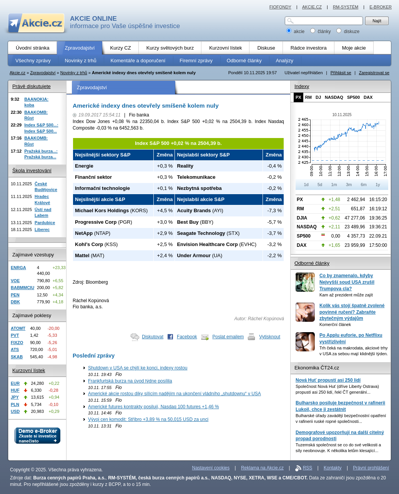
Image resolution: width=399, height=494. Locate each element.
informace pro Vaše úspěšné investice (125, 22)
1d (306, 184)
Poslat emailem (228, 336)
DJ (318, 97)
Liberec (42, 229)
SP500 (353, 97)
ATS (15, 349)
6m (363, 184)
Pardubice (45, 222)
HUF (15, 390)
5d (320, 184)
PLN (15, 404)
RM (308, 97)
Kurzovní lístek (28, 370)
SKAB (17, 356)
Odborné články (311, 263)
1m (334, 184)
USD (15, 411)
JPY (15, 397)
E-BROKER (380, 7)
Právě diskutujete (31, 86)
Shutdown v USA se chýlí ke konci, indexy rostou (137, 368)
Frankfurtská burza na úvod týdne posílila (130, 381)
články (321, 31)
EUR (15, 383)
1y (378, 184)
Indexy (301, 86)
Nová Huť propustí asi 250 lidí (328, 380)
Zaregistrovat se (374, 72)
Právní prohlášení (371, 468)
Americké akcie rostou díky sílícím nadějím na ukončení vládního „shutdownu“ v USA (174, 393)
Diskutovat (152, 336)
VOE (15, 280)
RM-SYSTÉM (345, 7)
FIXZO (17, 342)
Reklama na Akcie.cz (262, 468)
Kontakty (333, 468)
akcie (296, 31)
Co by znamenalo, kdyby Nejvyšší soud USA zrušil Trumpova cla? (346, 282)
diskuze (347, 31)
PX (298, 97)
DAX (368, 97)
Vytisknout (269, 336)
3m (349, 184)
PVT (15, 335)
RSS (308, 468)
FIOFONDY (280, 7)
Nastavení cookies (211, 468)
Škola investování (32, 170)
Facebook (187, 336)
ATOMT (18, 328)
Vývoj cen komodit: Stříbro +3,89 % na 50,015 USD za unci (148, 419)
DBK (15, 301)
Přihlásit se (341, 72)
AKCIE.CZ (312, 7)
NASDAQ (334, 97)
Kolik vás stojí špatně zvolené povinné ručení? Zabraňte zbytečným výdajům (351, 312)
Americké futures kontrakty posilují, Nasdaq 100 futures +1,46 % (153, 406)
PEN (15, 295)
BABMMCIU (22, 287)
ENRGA (18, 267)
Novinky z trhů (73, 72)
